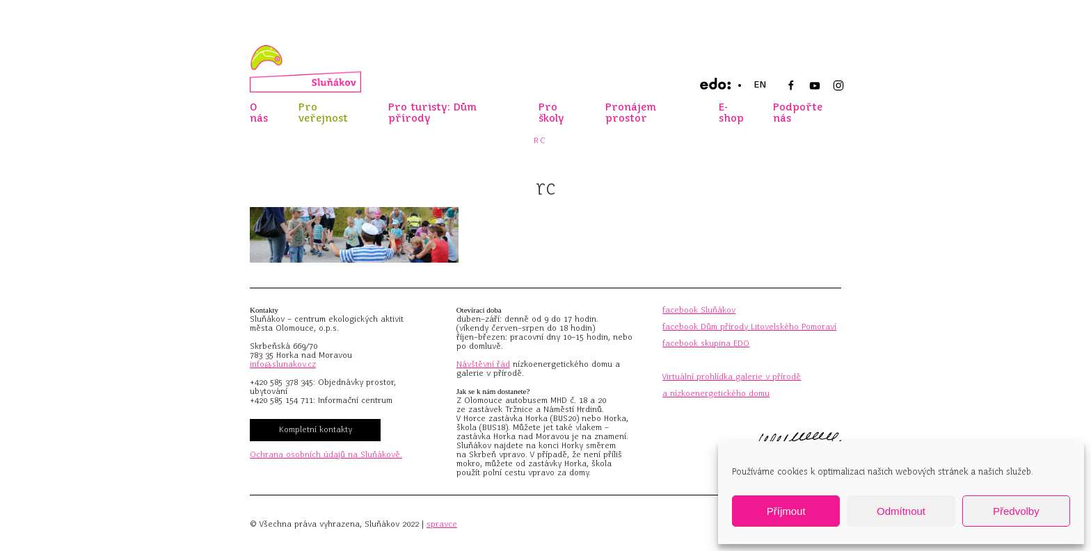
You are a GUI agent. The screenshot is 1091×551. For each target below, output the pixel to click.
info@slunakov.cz (283, 364)
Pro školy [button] (551, 112)
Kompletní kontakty (315, 429)
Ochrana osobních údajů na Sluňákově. (326, 454)
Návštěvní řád (483, 364)
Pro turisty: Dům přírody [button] (432, 112)
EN (760, 84)
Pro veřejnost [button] (323, 112)
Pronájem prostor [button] (630, 112)
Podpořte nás (797, 112)
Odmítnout (901, 511)
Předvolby (1016, 511)
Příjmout (786, 511)
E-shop (731, 112)
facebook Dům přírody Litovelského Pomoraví (749, 326)
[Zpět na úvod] (305, 68)
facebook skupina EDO (705, 343)
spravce (442, 524)
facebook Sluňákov (698, 310)
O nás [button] (259, 112)
